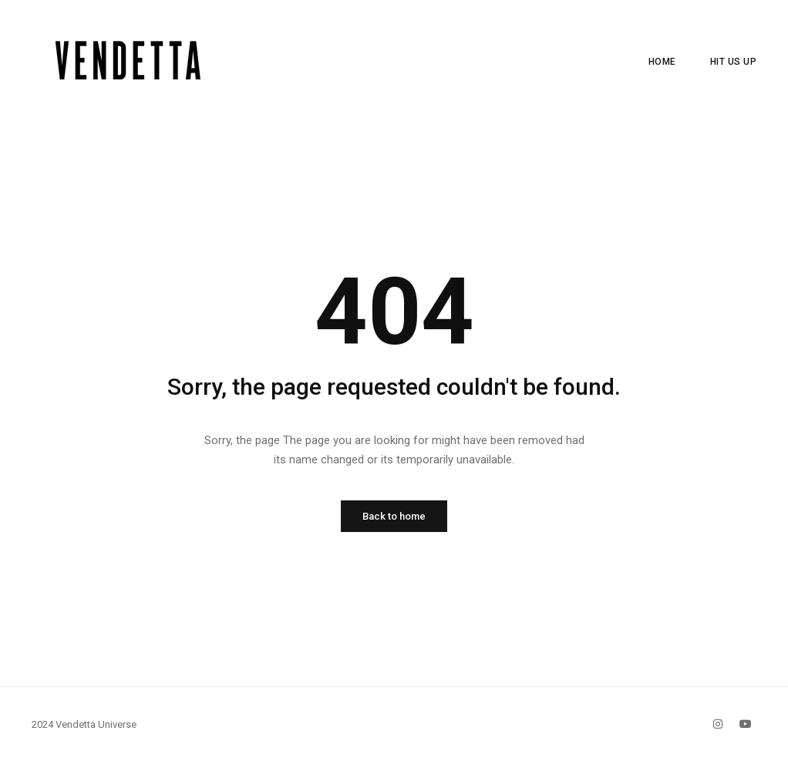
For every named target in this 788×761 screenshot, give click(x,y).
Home (662, 61)
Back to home (394, 516)
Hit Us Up (733, 61)
